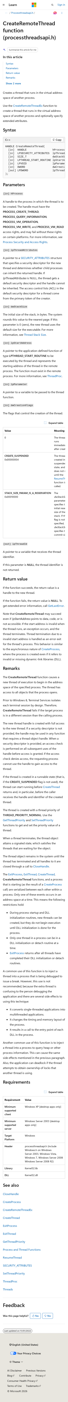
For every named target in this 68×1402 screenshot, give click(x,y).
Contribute (25, 1375)
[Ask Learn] (55, 13)
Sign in (61, 4)
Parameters (12, 68)
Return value (13, 73)
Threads (8, 1289)
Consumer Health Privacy (21, 1380)
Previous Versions (36, 1370)
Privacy (40, 1375)
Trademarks (32, 1386)
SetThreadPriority (42, 820)
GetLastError (56, 606)
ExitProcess (15, 874)
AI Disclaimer (14, 1370)
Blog (9, 1375)
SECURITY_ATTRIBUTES (35, 258)
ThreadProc (54, 376)
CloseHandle (41, 866)
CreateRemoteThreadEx (27, 105)
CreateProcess (50, 649)
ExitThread (30, 874)
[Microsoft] (34, 5)
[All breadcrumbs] (6, 13)
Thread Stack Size (35, 334)
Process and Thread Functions (22, 1249)
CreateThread (51, 787)
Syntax (9, 63)
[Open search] (52, 5)
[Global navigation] (3, 5)
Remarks (10, 77)
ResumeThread (12, 1257)
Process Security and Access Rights (25, 242)
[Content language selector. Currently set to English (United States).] (23, 1345)
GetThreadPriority (14, 820)
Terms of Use (14, 1386)
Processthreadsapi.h (22, 12)
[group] (34, 160)
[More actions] (62, 13)
